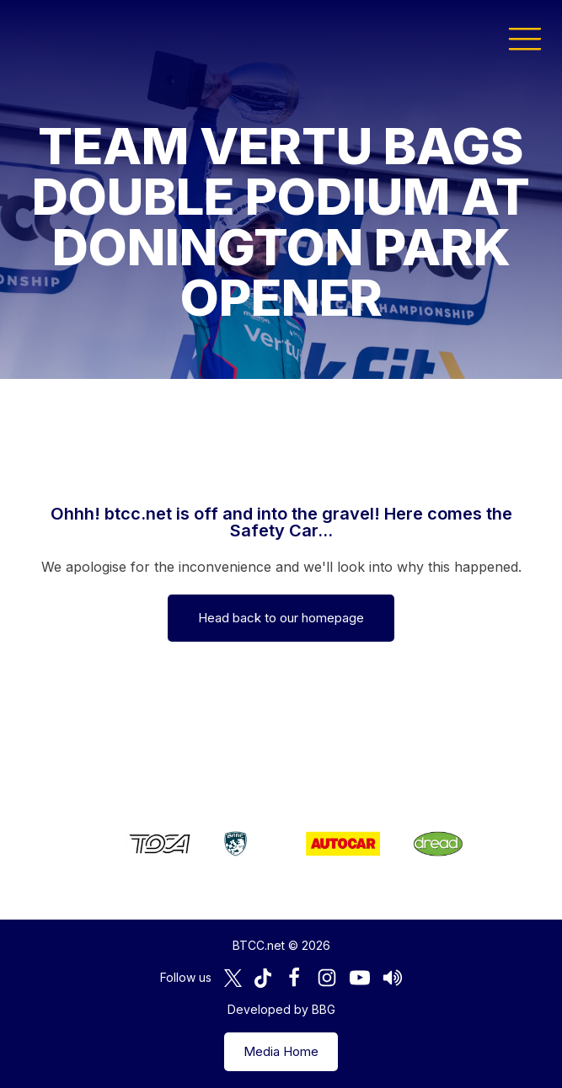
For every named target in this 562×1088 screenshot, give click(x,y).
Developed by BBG (281, 1009)
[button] (525, 38)
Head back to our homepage (281, 618)
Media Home (281, 1051)
